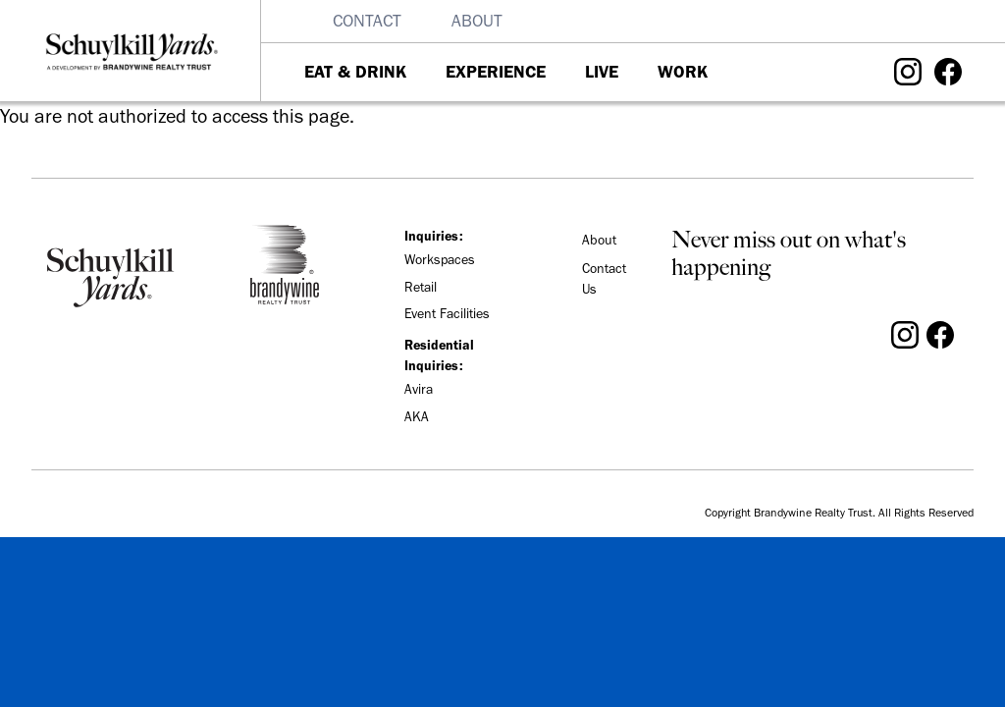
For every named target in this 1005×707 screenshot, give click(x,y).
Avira (418, 389)
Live (601, 71)
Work (683, 71)
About (476, 20)
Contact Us (604, 279)
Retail (420, 287)
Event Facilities (447, 313)
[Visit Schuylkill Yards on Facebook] (948, 70)
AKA (416, 416)
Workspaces (439, 259)
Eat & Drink (355, 71)
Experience (496, 71)
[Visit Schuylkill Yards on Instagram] (907, 70)
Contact (367, 20)
